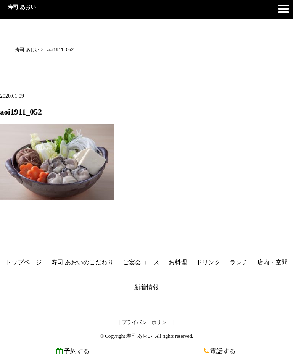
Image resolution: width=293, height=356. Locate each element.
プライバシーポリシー (146, 322)
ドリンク (208, 262)
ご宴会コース (141, 262)
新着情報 (146, 287)
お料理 (178, 262)
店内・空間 (272, 262)
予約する (73, 351)
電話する (220, 351)
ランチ (239, 262)
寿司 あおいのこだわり (82, 262)
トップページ (23, 262)
